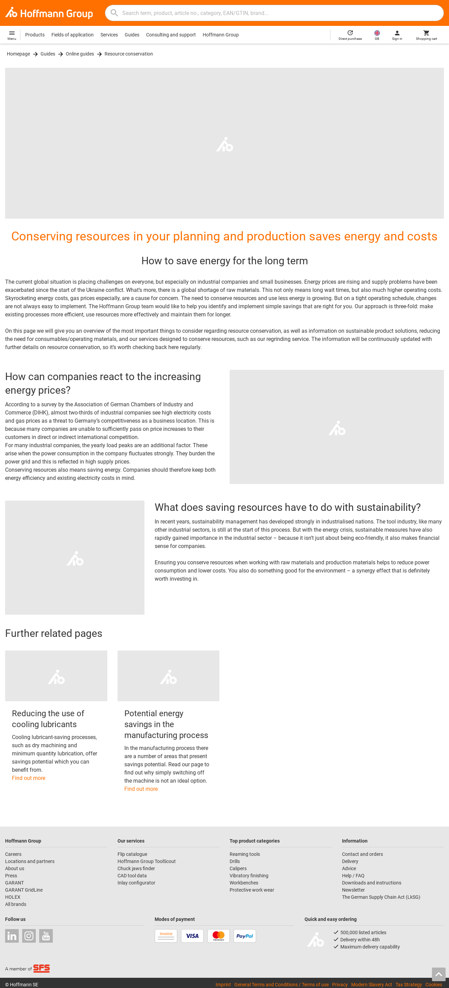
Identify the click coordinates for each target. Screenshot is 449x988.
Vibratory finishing (249, 875)
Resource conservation (129, 54)
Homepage (18, 54)
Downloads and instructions (371, 882)
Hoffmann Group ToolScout (147, 861)
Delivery (350, 861)
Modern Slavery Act (371, 984)
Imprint (223, 984)
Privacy (340, 984)
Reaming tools (245, 854)
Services (109, 34)
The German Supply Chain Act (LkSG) (381, 897)
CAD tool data (132, 875)
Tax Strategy (409, 984)
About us (14, 868)
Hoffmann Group (221, 34)
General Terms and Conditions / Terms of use (281, 984)
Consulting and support (171, 34)
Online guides (80, 54)
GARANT (14, 882)
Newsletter (353, 890)
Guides (132, 34)
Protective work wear (252, 890)
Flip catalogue (132, 854)
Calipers (238, 868)
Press (11, 875)
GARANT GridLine (24, 890)
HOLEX (12, 897)
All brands (15, 904)
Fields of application (72, 34)
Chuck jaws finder (136, 868)
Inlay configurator (136, 882)
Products (35, 34)
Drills (235, 861)
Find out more (28, 778)
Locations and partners (30, 861)
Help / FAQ (353, 875)
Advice (349, 868)
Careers (13, 854)
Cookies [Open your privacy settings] (433, 984)
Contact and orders (362, 854)
